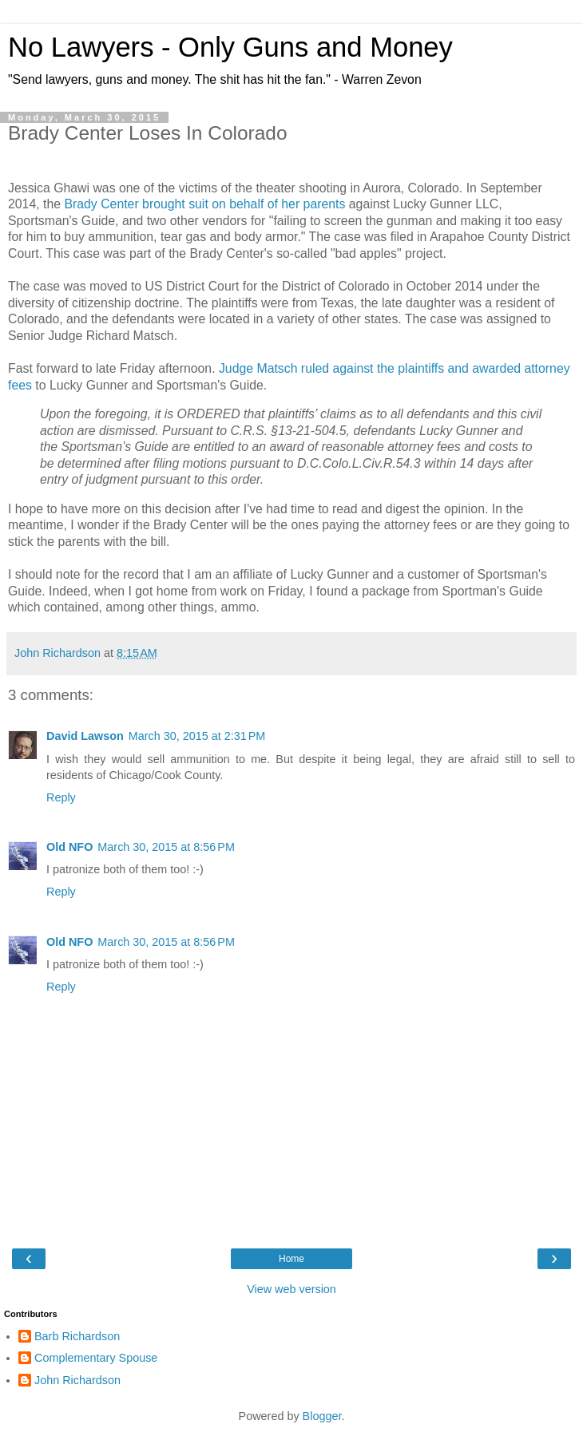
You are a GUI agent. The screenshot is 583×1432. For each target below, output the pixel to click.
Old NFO (69, 847)
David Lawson (85, 736)
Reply (61, 797)
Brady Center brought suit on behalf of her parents (204, 204)
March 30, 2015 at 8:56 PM (166, 847)
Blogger (322, 1416)
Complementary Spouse (95, 1357)
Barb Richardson (77, 1336)
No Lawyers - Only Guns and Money (230, 47)
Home (291, 1258)
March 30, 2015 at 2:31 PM (197, 736)
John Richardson (77, 1380)
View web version (291, 1289)
